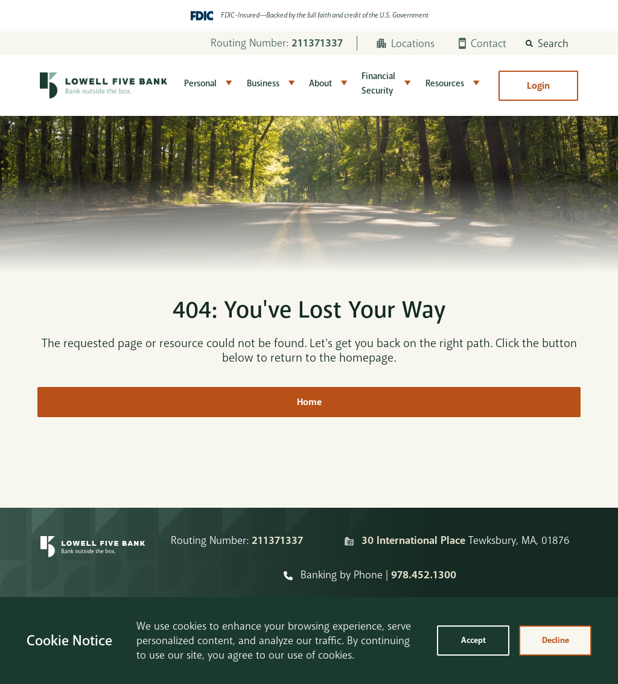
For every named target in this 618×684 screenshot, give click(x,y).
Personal (200, 83)
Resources (444, 83)
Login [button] (538, 86)
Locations (406, 43)
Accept (473, 640)
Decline (555, 640)
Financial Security (378, 84)
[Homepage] (92, 558)
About (320, 83)
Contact (482, 43)
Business (263, 83)
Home (309, 402)
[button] (547, 43)
